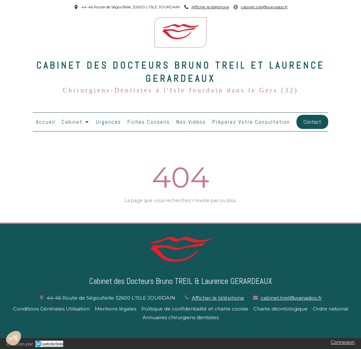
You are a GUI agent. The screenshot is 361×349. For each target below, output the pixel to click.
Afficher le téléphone (210, 6)
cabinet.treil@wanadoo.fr (291, 298)
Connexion (343, 342)
